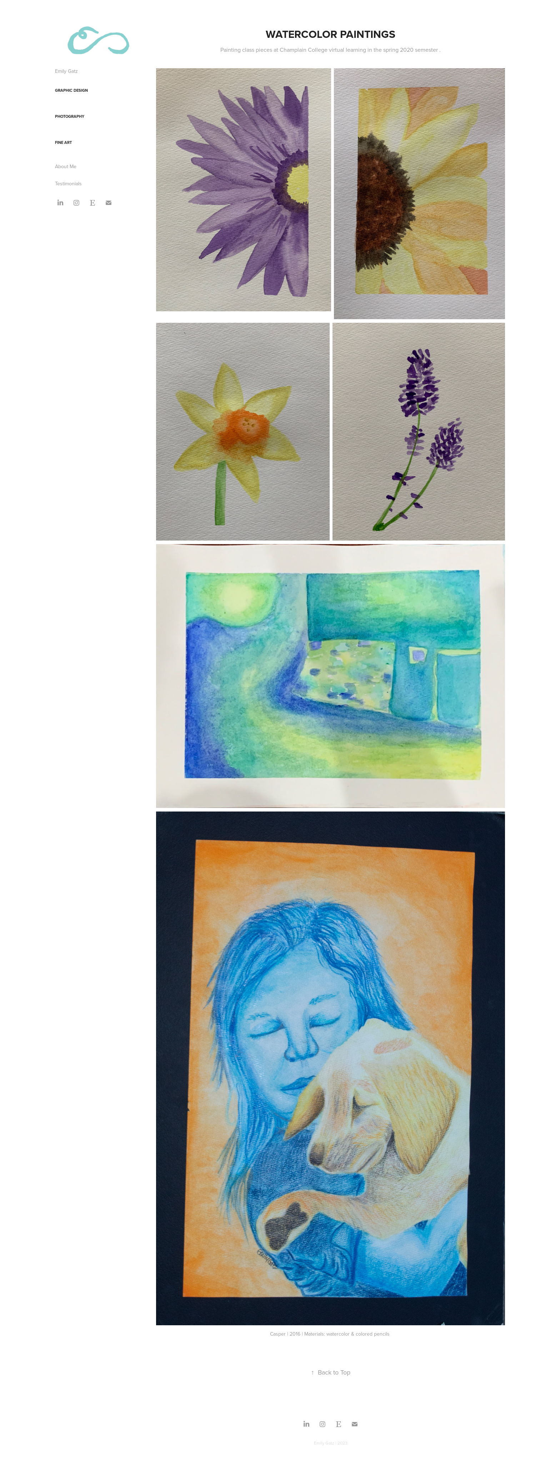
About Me (65, 166)
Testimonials (68, 183)
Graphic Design (71, 90)
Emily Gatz (66, 71)
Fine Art (63, 142)
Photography (69, 116)
